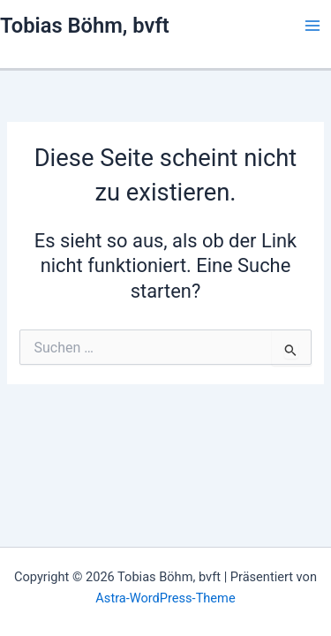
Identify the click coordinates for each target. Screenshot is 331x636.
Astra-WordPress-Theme (165, 598)
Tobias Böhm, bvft (84, 25)
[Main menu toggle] (312, 25)
